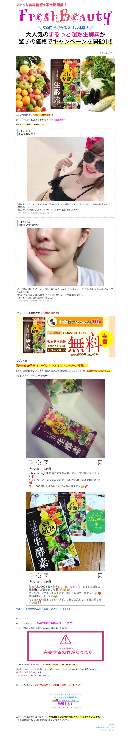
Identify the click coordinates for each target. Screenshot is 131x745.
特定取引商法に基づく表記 (105, 727)
